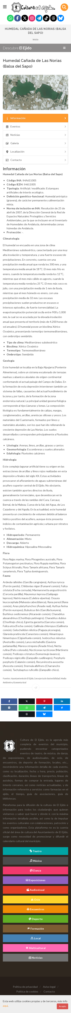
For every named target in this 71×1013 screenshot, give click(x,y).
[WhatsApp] (27, 708)
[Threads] (53, 18)
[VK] (9, 708)
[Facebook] (17, 18)
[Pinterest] (44, 701)
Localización (36, 151)
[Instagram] (32, 18)
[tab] (35, 118)
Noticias (36, 134)
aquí (5, 1005)
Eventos (36, 126)
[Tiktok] (46, 18)
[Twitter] (24, 18)
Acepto (62, 1006)
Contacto (36, 159)
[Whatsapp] (10, 18)
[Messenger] (62, 708)
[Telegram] (39, 18)
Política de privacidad (25, 986)
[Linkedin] (62, 701)
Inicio (35, 39)
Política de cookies (27, 991)
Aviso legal (49, 986)
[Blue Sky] (60, 18)
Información (36, 118)
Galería (36, 143)
